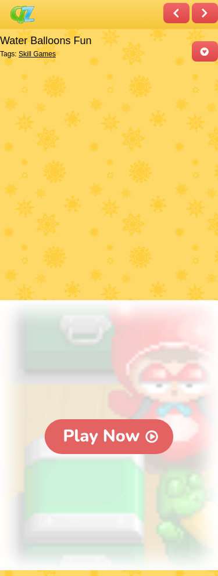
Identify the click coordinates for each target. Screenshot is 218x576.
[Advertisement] (109, 182)
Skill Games (37, 54)
